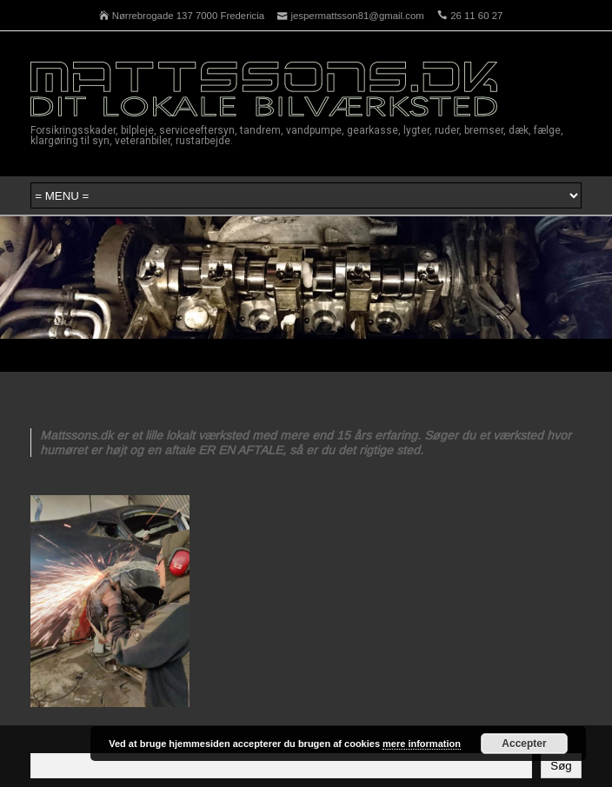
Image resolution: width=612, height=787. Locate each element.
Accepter (524, 743)
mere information (421, 743)
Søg (560, 765)
